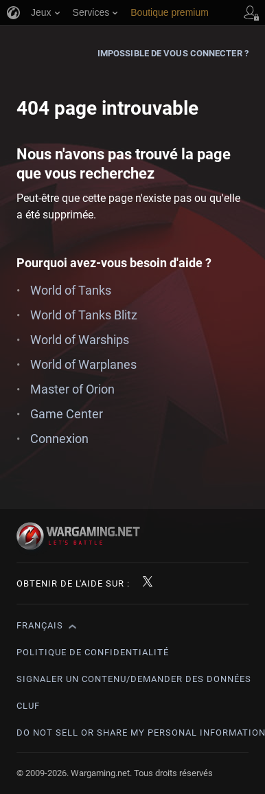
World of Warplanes (83, 364)
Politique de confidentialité (92, 652)
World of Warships (79, 339)
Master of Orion (72, 389)
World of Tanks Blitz (83, 315)
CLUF (28, 706)
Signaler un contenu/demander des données (133, 679)
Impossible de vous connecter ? (173, 53)
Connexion (59, 438)
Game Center (66, 414)
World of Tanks (70, 290)
